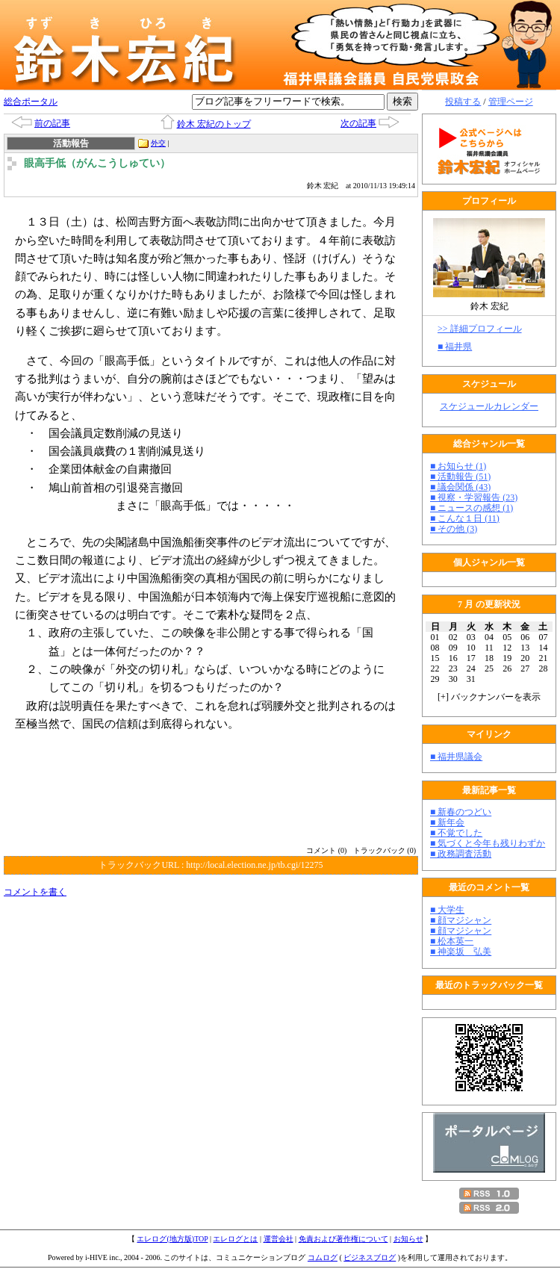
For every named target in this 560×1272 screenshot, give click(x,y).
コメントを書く (35, 892)
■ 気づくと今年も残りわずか (487, 843)
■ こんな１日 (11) (465, 518)
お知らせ (408, 1239)
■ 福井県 (455, 346)
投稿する (463, 101)
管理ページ (510, 101)
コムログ (322, 1257)
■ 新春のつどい (460, 812)
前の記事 (52, 123)
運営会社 (278, 1239)
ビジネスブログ (369, 1257)
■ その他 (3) (453, 529)
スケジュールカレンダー (489, 406)
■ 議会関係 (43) (460, 487)
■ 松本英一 (451, 941)
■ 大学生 (447, 910)
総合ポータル (30, 101)
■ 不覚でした (456, 833)
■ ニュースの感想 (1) (471, 508)
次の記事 (358, 123)
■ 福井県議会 (456, 756)
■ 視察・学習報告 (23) (473, 497)
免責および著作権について (343, 1239)
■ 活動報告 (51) (460, 476)
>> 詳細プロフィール (480, 328)
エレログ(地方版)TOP (172, 1239)
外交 (158, 143)
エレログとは (235, 1239)
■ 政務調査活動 (460, 853)
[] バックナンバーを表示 (489, 697)
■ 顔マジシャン (460, 920)
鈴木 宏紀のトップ (214, 124)
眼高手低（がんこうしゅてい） (97, 163)
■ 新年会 (447, 822)
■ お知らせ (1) (458, 466)
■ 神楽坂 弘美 (460, 951)
